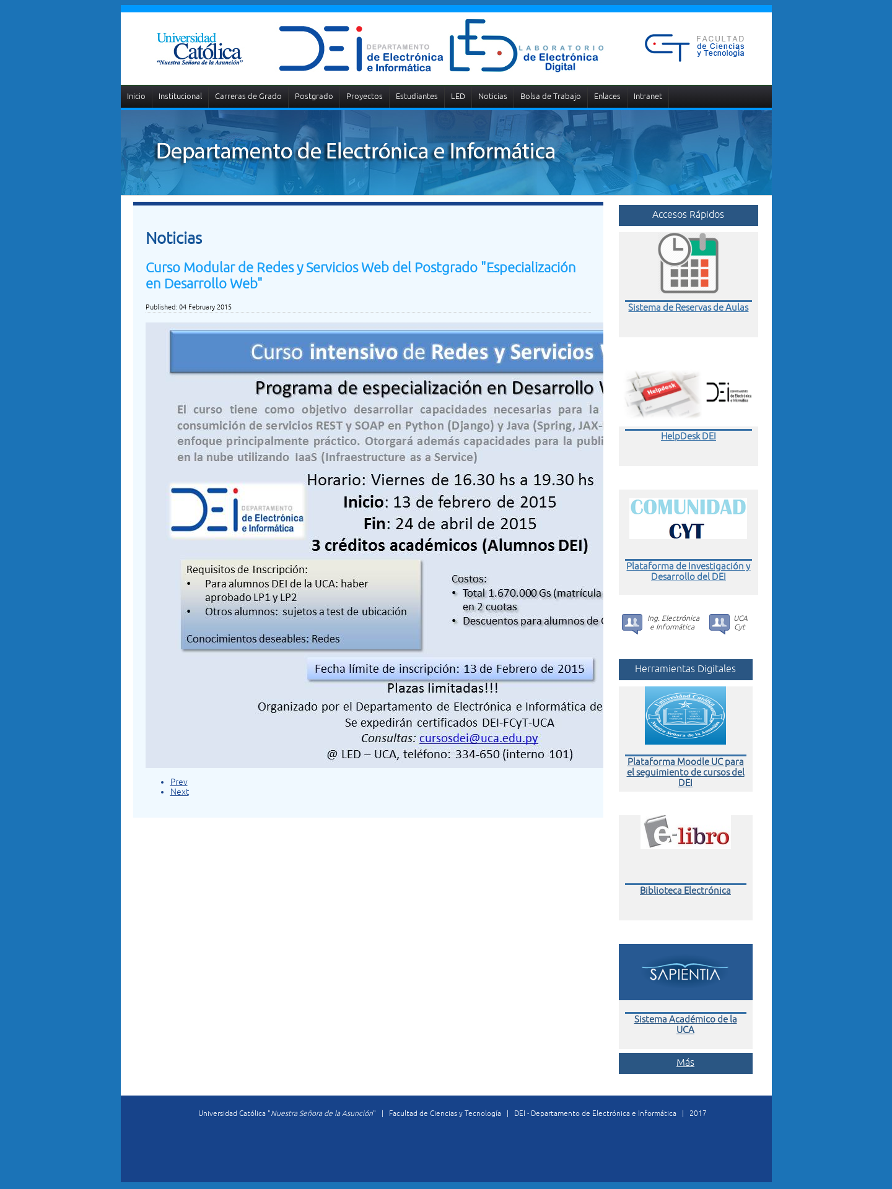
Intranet (648, 96)
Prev (179, 782)
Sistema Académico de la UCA (685, 1026)
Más (685, 1064)
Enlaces (607, 96)
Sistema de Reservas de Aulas (688, 307)
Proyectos (364, 96)
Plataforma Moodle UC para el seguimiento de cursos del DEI (686, 774)
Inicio (136, 96)
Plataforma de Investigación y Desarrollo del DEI (688, 571)
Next (179, 792)
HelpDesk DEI (688, 436)
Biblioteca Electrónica (685, 892)
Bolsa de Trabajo (550, 96)
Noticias (492, 96)
